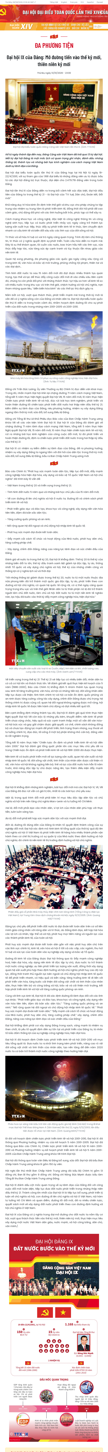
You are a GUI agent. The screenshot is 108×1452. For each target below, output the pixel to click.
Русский (100, 2)
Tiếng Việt (54, 2)
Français (73, 2)
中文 (82, 2)
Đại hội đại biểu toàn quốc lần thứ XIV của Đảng (54, 13)
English (64, 2)
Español (90, 2)
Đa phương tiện (54, 45)
